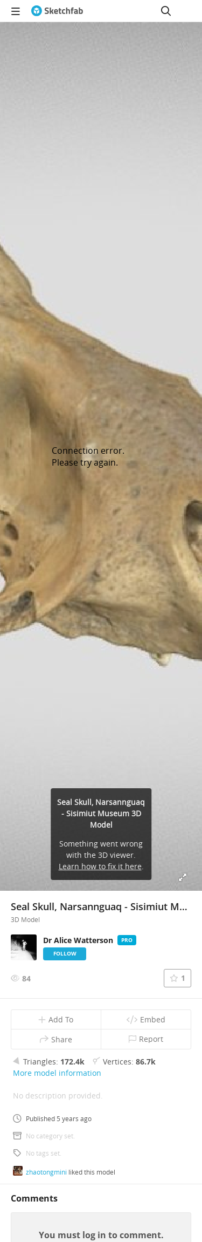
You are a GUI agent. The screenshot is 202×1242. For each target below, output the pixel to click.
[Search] (166, 11)
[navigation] (15, 11)
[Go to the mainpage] (57, 10)
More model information (57, 1073)
